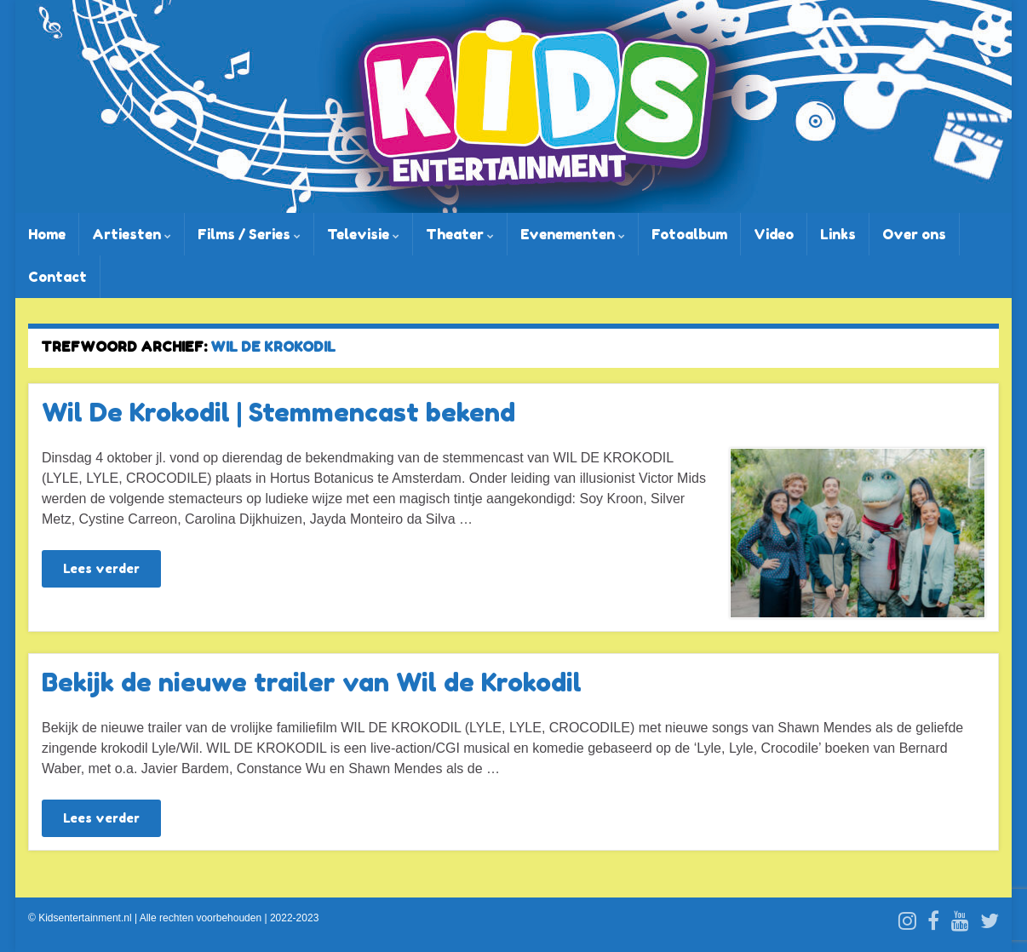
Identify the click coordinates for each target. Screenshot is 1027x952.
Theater (460, 234)
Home (47, 234)
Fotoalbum (689, 234)
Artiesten (131, 234)
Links (838, 234)
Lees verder (101, 568)
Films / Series (249, 234)
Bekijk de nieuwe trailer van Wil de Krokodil (312, 682)
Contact (57, 276)
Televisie (363, 234)
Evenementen (572, 234)
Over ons (914, 234)
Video (774, 234)
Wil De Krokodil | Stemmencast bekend (278, 412)
